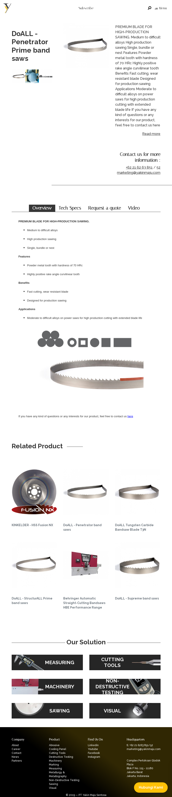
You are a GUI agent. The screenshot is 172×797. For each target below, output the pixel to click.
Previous (68, 46)
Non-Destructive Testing (64, 780)
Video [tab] (134, 208)
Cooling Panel (57, 749)
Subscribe (86, 8)
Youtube (93, 749)
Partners (17, 760)
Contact (16, 753)
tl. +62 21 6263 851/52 (140, 745)
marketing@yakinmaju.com (138, 173)
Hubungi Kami (151, 787)
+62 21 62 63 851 (139, 167)
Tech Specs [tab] (70, 208)
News (15, 756)
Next (104, 46)
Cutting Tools (57, 753)
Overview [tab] (42, 208)
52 (158, 167)
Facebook (94, 753)
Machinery (55, 760)
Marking (54, 764)
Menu (161, 8)
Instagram (94, 756)
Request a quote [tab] (104, 208)
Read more (151, 134)
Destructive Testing (61, 756)
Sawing (53, 784)
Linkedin (93, 745)
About (15, 745)
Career (16, 749)
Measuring (55, 768)
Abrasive (54, 745)
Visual (52, 787)
